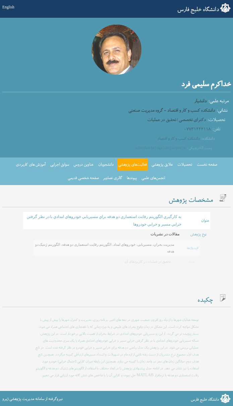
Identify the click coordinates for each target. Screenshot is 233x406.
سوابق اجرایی (59, 165)
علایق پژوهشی (162, 165)
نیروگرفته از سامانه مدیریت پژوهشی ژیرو (32, 399)
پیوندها (132, 178)
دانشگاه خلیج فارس (198, 9)
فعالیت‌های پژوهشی (132, 165)
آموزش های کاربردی (31, 165)
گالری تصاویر (112, 178)
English (8, 7)
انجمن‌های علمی (153, 178)
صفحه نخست (207, 165)
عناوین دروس (83, 165)
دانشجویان (106, 165)
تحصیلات (184, 165)
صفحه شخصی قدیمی (83, 178)
